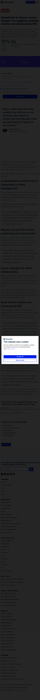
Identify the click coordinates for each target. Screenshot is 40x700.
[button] (37, 2)
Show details (20, 360)
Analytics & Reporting (7, 643)
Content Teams (5, 546)
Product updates (6, 485)
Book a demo (30, 2)
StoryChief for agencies (29, 173)
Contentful (4, 559)
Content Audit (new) (7, 631)
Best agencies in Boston (8, 593)
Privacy (20, 690)
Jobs (2, 488)
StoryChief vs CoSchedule (9, 658)
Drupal (3, 556)
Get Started (6, 444)
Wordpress (4, 552)
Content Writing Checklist (8, 526)
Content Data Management (9, 649)
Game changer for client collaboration (14, 85)
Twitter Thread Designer (8, 585)
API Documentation (6, 532)
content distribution (20, 242)
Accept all (20, 356)
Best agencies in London (8, 596)
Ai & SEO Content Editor (8, 628)
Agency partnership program (9, 517)
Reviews (3, 511)
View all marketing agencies (9, 605)
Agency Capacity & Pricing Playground (12, 579)
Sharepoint (4, 565)
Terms (15, 690)
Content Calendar (6, 616)
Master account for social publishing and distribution (18, 82)
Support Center (5, 502)
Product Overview (6, 613)
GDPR (24, 690)
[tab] (7, 408)
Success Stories (6, 508)
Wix (2, 568)
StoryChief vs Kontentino (8, 676)
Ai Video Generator (6, 625)
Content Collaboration (7, 637)
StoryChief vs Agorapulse (8, 673)
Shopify (3, 562)
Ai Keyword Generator (7, 640)
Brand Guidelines (6, 514)
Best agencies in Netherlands (9, 599)
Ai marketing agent (6, 622)
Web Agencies (5, 543)
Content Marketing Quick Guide (10, 523)
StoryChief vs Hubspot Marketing (11, 664)
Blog (2, 491)
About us (3, 482)
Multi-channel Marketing (8, 634)
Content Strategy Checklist (9, 529)
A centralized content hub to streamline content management (17, 77)
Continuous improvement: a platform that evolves (17, 92)
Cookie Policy (11, 349)
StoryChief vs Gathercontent (9, 670)
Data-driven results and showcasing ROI (15, 88)
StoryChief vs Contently (8, 661)
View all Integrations (7, 571)
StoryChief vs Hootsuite (8, 667)
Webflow (3, 549)
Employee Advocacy (7, 646)
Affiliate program (6, 520)
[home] (7, 2)
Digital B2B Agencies (7, 540)
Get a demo (20, 96)
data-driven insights (20, 169)
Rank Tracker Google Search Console (12, 582)
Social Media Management (8, 619)
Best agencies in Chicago (8, 602)
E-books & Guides (6, 505)
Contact (3, 494)
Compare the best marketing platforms (12, 679)
